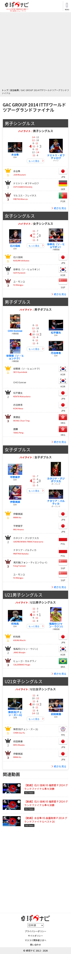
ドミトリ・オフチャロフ (56, 156)
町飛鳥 (15, 623)
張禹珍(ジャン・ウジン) (56, 625)
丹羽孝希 (56, 353)
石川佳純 (15, 246)
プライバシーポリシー (35, 931)
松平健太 (56, 332)
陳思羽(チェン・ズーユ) (15, 713)
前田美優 (56, 714)
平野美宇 (15, 477)
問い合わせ (35, 944)
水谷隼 (15, 154)
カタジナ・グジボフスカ (56, 480)
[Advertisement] (35, 51)
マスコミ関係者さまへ (35, 940)
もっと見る (34, 160)
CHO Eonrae (15, 331)
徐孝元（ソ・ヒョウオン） (56, 245)
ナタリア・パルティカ (56, 502)
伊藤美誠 (15, 502)
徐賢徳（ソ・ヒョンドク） (15, 357)
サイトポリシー (35, 935)
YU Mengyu (19, 283)
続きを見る (60, 208)
